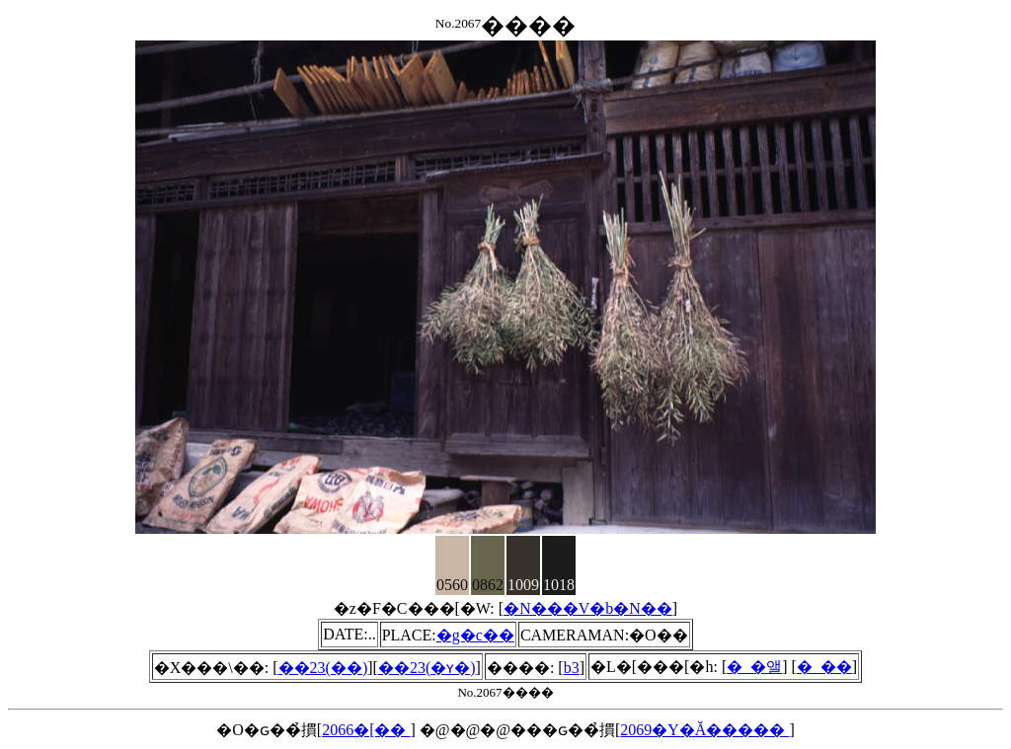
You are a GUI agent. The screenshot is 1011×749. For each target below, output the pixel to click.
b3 (572, 667)
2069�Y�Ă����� (704, 729)
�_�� (824, 666)
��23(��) (323, 667)
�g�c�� (475, 635)
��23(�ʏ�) (427, 667)
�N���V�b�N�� (588, 608)
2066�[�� (366, 729)
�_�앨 (754, 666)
